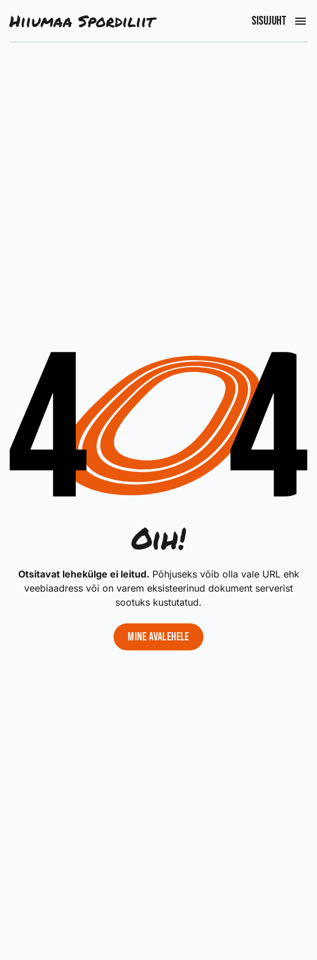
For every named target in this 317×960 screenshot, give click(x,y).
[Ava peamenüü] (300, 21)
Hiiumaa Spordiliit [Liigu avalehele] (81, 21)
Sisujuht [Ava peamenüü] (269, 21)
